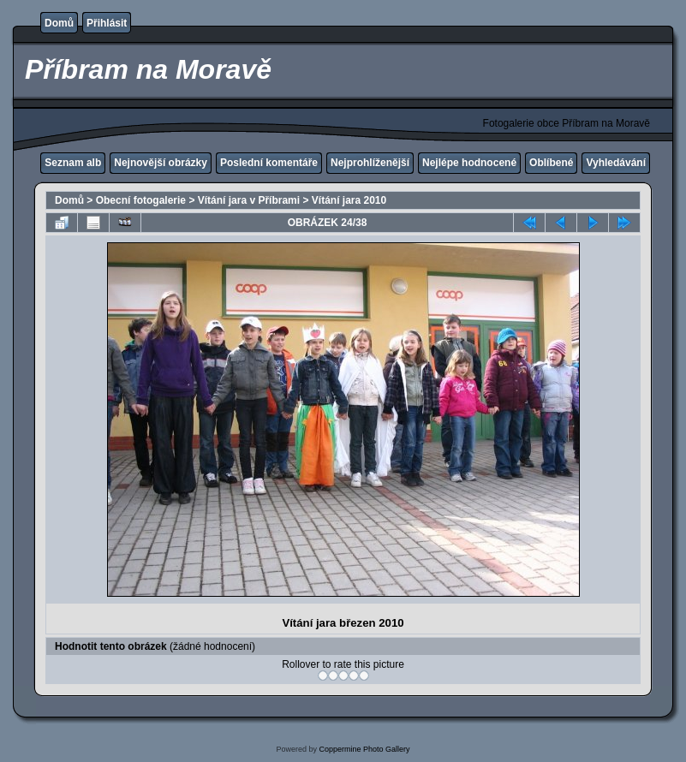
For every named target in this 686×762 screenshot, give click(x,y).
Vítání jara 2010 (349, 200)
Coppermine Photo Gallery (364, 749)
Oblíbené (551, 163)
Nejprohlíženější (370, 163)
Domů (59, 23)
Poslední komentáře (269, 163)
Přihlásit (106, 23)
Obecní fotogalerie (141, 200)
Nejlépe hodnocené (469, 163)
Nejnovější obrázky (160, 163)
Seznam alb (73, 163)
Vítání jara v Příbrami (249, 200)
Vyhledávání (616, 163)
